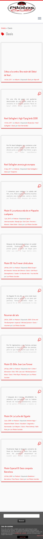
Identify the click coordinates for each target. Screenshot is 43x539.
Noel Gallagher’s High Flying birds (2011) (21, 134)
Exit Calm (26, 238)
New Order (14, 241)
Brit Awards (8, 287)
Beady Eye (31, 139)
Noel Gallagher (32, 185)
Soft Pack (34, 287)
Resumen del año (11, 331)
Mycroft (36, 96)
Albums (17, 96)
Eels (13, 388)
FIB (17, 388)
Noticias (17, 185)
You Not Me (34, 290)
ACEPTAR (23, 537)
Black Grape (32, 284)
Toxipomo (14, 188)
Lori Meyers (16, 443)
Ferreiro (33, 238)
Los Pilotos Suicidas (31, 241)
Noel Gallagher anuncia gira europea (19, 180)
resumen (7, 342)
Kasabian (23, 440)
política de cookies (20, 533)
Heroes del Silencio (19, 287)
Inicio (3, 44)
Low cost (22, 388)
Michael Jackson (26, 339)
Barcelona (7, 496)
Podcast (16, 235)
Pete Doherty (30, 443)
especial (18, 339)
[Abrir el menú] (39, 35)
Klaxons (6, 241)
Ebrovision (7, 388)
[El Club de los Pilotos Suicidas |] (21, 16)
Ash (29, 385)
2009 (29, 336)
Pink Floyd (17, 391)
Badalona (31, 493)
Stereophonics (9, 290)
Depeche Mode (9, 440)
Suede (16, 290)
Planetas (24, 391)
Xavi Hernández (23, 142)
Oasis (29, 96)
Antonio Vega (31, 437)
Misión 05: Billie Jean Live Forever (18, 380)
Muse (6, 391)
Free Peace (15, 496)
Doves (17, 440)
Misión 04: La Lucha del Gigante (17, 432)
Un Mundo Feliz (25, 290)
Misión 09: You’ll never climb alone (18, 279)
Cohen (34, 385)
